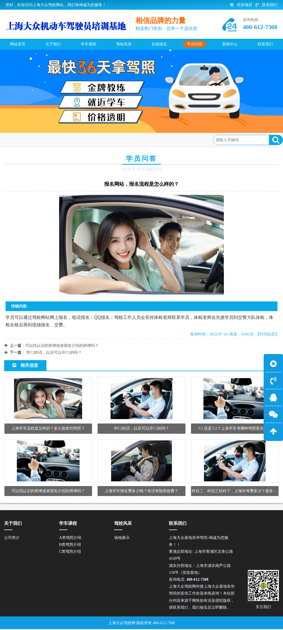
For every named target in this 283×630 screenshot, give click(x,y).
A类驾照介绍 (70, 538)
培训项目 (241, 5)
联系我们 (266, 5)
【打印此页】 (267, 334)
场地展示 (122, 538)
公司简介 (12, 538)
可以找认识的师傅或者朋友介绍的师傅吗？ (62, 346)
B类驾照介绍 (70, 545)
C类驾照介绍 (70, 552)
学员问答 (47, 140)
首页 (29, 140)
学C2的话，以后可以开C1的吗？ (54, 352)
